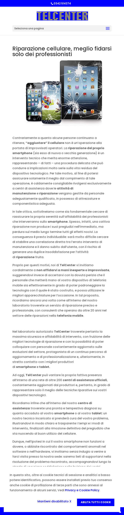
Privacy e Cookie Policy (82, 490)
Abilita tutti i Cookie (96, 502)
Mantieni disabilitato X (54, 501)
